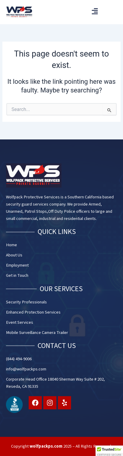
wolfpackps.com (46, 446)
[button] (95, 11)
